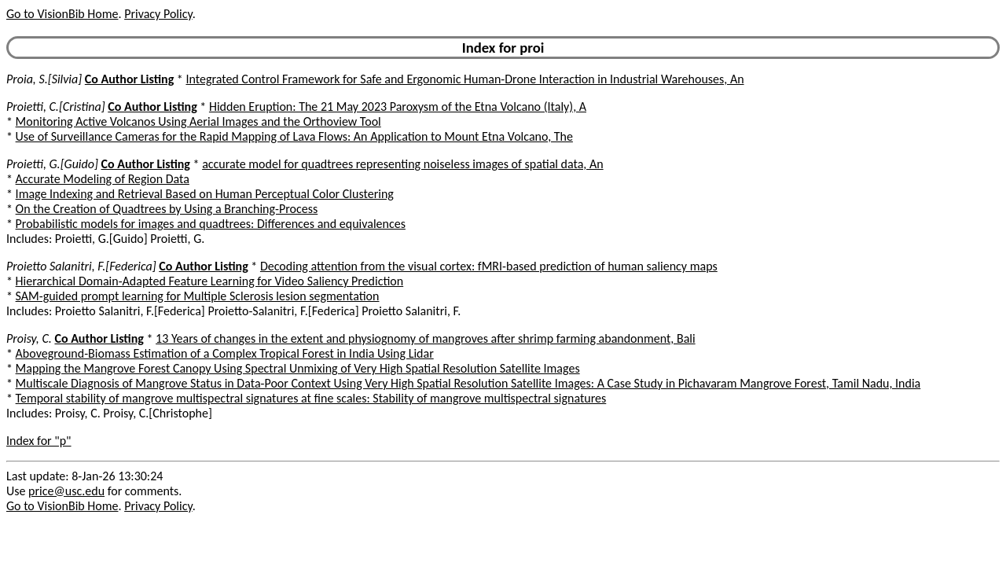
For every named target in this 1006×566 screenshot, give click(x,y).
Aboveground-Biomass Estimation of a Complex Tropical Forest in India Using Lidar (225, 353)
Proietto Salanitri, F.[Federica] (81, 266)
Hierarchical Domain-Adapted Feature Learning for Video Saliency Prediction (210, 281)
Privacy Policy (158, 13)
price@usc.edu (66, 490)
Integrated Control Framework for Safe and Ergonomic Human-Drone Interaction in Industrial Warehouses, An (464, 79)
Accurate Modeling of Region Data (102, 178)
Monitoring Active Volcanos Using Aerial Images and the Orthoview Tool (198, 121)
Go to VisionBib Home (62, 13)
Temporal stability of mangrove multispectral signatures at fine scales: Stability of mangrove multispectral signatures (311, 398)
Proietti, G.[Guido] (52, 163)
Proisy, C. (29, 338)
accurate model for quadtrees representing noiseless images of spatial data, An (402, 163)
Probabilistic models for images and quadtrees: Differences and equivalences (211, 223)
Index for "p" (39, 440)
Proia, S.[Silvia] (44, 79)
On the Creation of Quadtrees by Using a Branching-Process (167, 208)
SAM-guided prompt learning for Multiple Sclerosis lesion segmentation (198, 296)
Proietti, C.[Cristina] (55, 106)
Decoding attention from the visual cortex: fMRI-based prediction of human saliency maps (489, 266)
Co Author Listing (129, 79)
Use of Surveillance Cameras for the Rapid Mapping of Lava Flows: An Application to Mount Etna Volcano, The (294, 136)
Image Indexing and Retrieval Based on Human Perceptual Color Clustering (205, 193)
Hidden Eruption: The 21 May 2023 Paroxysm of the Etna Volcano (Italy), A (397, 106)
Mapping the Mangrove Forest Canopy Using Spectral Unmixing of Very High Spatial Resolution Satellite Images (298, 368)
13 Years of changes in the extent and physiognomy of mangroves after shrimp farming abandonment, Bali (426, 338)
